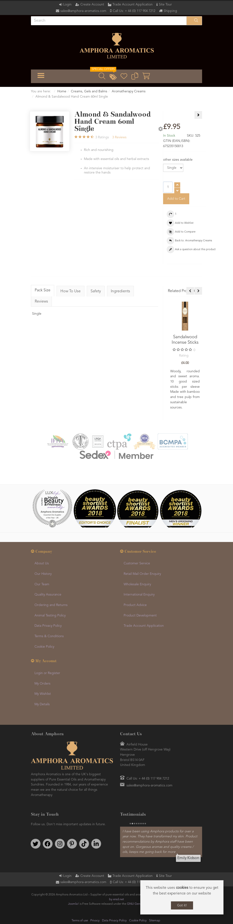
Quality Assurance (47, 594)
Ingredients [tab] (120, 291)
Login (67, 4)
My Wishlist (42, 693)
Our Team (41, 584)
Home (61, 91)
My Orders (42, 683)
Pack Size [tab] (42, 290)
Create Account (92, 4)
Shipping (170, 11)
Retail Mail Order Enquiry (142, 574)
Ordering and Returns (51, 605)
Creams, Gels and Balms (89, 91)
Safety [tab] (96, 291)
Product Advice (135, 605)
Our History (43, 574)
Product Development (140, 615)
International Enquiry (139, 594)
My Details (42, 704)
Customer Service (137, 563)
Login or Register (47, 673)
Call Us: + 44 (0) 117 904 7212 (134, 11)
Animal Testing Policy (50, 615)
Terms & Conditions (49, 636)
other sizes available (178, 159)
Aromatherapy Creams (129, 91)
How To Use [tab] (70, 291)
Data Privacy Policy (48, 625)
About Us (41, 563)
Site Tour (165, 4)
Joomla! (73, 903)
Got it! (182, 905)
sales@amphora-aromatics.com (83, 11)
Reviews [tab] (41, 301)
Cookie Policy (44, 646)
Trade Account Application (132, 4)
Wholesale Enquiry (137, 584)
